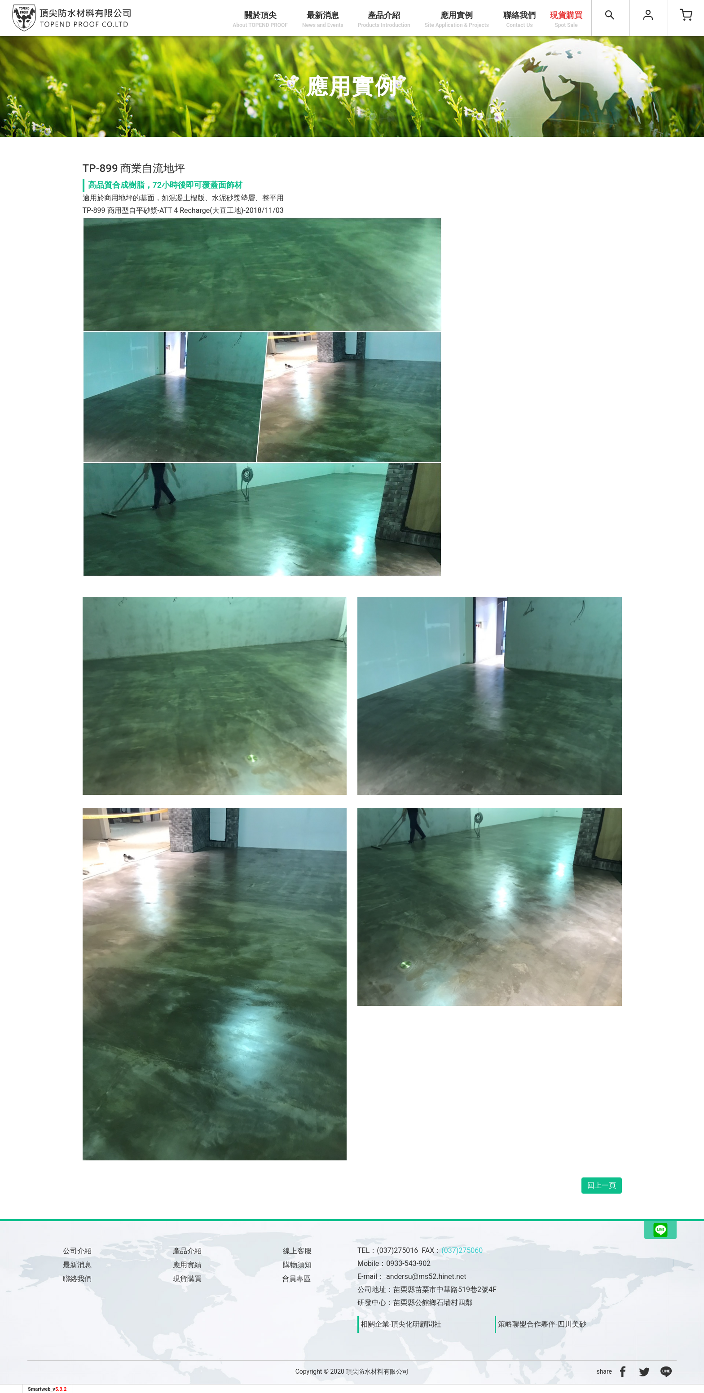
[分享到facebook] (623, 1371)
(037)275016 (397, 1250)
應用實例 (457, 19)
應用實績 (187, 1265)
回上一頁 (601, 1185)
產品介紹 (187, 1251)
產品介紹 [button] (384, 19)
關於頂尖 (260, 19)
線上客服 (297, 1251)
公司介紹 (77, 1251)
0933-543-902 (408, 1263)
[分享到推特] (644, 1371)
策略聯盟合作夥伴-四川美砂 (542, 1324)
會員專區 (297, 1278)
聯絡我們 (519, 19)
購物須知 (297, 1265)
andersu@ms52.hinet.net (426, 1276)
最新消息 (322, 19)
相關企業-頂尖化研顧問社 (401, 1324)
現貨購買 (566, 19)
